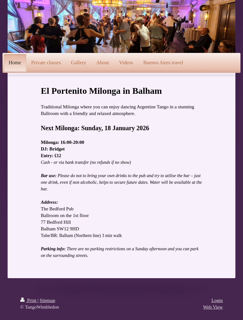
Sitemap (47, 300)
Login (217, 300)
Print (29, 300)
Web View (213, 307)
